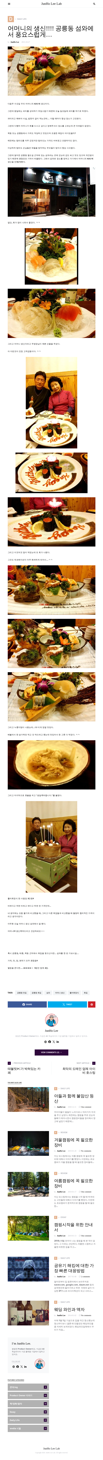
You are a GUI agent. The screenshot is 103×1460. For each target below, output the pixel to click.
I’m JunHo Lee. (21, 1343)
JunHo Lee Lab (51, 4)
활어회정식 (74, 993)
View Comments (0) (50, 1052)
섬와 (48, 993)
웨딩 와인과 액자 (69, 1309)
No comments (86, 1151)
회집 (86, 993)
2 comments (85, 1277)
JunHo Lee (15, 42)
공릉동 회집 (36, 993)
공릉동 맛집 (22, 993)
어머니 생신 (60, 993)
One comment (86, 1107)
